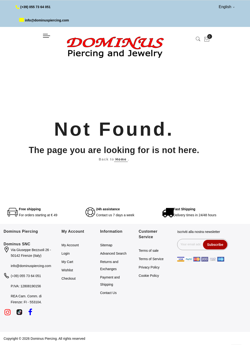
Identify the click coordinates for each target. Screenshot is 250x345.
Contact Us (108, 293)
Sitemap (106, 245)
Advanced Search (113, 253)
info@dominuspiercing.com (44, 20)
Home (121, 159)
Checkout (69, 278)
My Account (70, 245)
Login (66, 253)
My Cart (67, 262)
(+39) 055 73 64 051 (33, 7)
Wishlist (67, 270)
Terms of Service (151, 259)
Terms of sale (149, 250)
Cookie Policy (149, 276)
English (226, 7)
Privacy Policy (149, 267)
